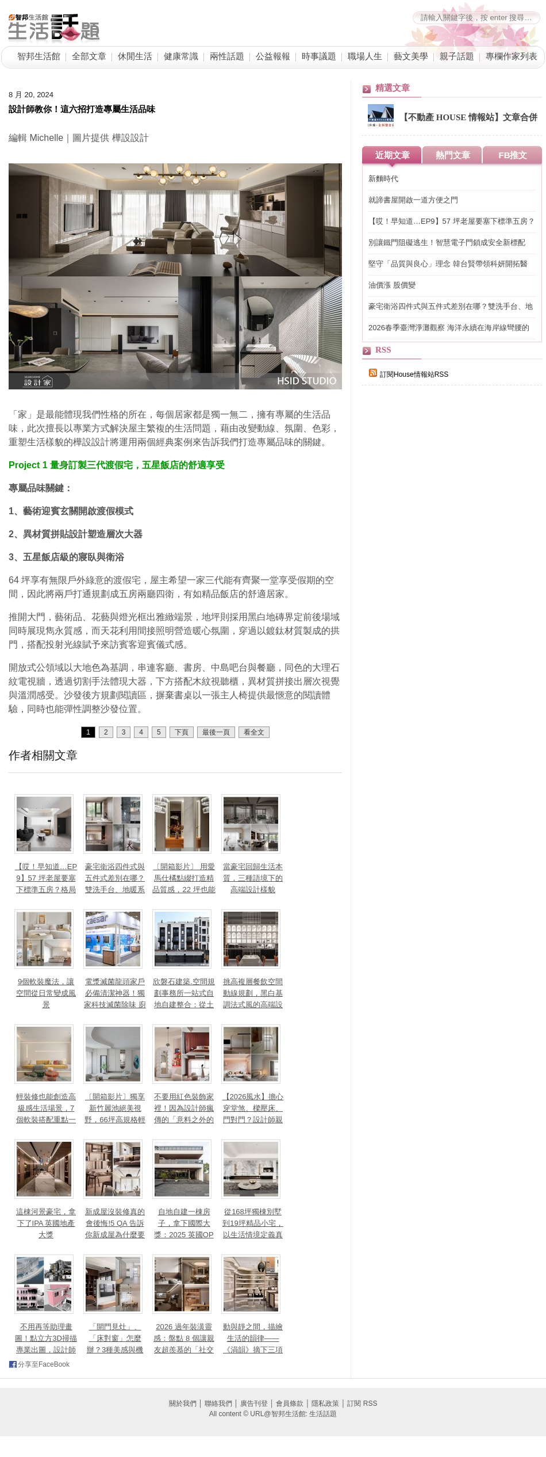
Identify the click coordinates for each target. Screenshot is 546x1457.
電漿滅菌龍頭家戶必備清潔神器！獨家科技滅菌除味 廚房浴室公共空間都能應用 (115, 1004)
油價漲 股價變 (392, 285)
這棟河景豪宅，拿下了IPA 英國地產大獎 (46, 1223)
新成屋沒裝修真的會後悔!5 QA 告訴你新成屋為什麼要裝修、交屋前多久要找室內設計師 (115, 1234)
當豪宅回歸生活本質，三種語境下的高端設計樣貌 (253, 878)
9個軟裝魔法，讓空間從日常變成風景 (46, 993)
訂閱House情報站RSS (408, 374)
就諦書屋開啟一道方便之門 (413, 200)
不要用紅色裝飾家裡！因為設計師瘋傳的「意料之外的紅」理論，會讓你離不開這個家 (184, 1119)
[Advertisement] (448, 593)
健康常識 (181, 56)
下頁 (182, 732)
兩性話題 (227, 56)
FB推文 (513, 155)
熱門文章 (453, 155)
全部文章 (89, 56)
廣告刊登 (254, 1403)
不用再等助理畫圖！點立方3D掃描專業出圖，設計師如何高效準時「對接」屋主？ (46, 1349)
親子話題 (457, 56)
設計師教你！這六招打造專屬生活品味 (82, 109)
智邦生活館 (38, 56)
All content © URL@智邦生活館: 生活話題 (273, 1414)
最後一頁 (216, 732)
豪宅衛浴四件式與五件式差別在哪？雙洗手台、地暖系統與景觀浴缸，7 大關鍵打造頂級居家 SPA (450, 307)
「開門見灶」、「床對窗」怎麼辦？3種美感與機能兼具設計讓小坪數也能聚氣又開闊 (115, 1349)
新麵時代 (383, 178)
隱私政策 (325, 1403)
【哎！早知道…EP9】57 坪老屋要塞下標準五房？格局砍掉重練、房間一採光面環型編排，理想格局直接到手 (451, 222)
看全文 (254, 732)
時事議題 (319, 56)
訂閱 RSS (362, 1403)
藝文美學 (411, 56)
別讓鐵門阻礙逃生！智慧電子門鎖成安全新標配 (446, 242)
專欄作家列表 (511, 56)
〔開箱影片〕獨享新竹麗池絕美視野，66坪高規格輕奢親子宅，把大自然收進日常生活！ (114, 1119)
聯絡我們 (218, 1403)
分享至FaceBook (44, 1364)
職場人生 (365, 56)
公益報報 (273, 56)
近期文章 (392, 155)
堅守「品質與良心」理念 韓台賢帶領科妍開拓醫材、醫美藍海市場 (448, 264)
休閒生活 (135, 56)
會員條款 (289, 1403)
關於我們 (183, 1403)
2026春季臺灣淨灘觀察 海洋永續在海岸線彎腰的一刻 (448, 328)
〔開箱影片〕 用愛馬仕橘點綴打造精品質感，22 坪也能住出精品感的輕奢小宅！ (183, 889)
